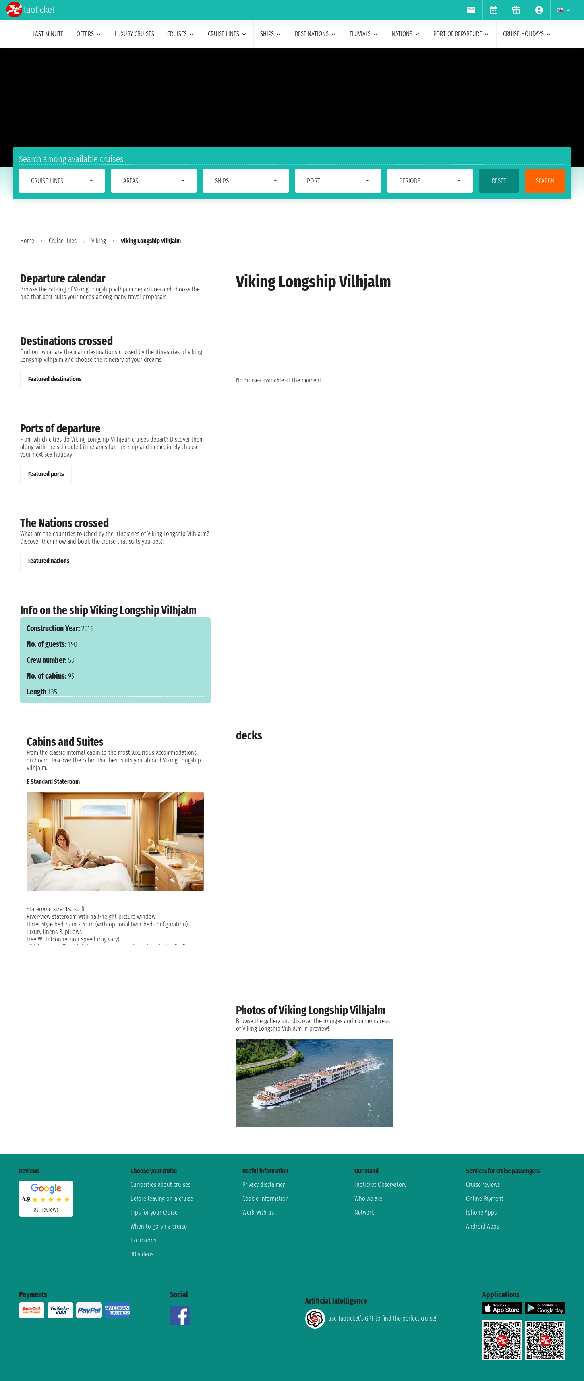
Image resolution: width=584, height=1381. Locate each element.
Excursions (143, 1240)
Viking (98, 241)
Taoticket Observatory (380, 1184)
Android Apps (482, 1226)
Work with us (258, 1212)
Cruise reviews (483, 1184)
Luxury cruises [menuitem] (134, 34)
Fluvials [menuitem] (364, 34)
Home (27, 241)
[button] (195, 861)
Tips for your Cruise (154, 1212)
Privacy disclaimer (263, 1184)
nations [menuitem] (406, 34)
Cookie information (265, 1198)
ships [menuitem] (271, 34)
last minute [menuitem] (48, 34)
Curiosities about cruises (160, 1184)
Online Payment (484, 1198)
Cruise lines (63, 241)
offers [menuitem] (89, 34)
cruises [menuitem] (181, 34)
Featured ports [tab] (46, 474)
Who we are (368, 1198)
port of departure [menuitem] (461, 34)
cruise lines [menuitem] (227, 34)
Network (364, 1212)
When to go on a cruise (159, 1226)
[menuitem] (471, 10)
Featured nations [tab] (48, 561)
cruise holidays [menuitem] (527, 34)
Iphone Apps (481, 1212)
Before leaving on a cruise (162, 1198)
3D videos (142, 1254)
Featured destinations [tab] (54, 379)
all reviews (46, 1209)
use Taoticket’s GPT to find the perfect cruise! (370, 1319)
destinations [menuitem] (315, 34)
